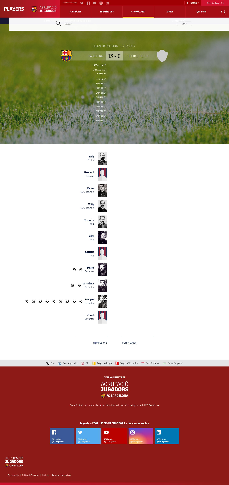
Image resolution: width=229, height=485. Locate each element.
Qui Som (201, 11)
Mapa (170, 11)
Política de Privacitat (30, 475)
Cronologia (138, 11)
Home (47, 20)
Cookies (45, 475)
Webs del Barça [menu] (215, 2)
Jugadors (75, 11)
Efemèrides (107, 11)
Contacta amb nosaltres (61, 475)
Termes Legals (13, 475)
